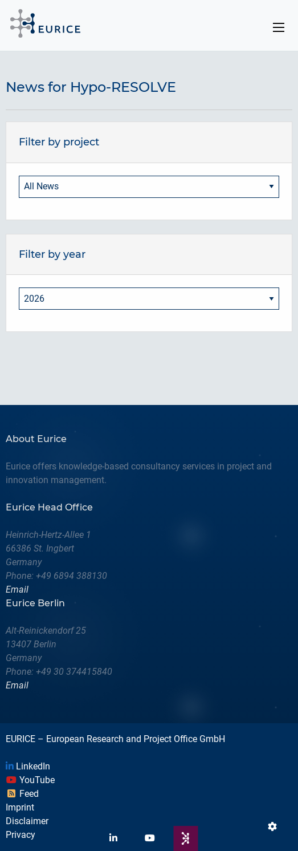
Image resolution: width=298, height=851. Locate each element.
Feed (22, 793)
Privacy (20, 834)
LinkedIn (28, 766)
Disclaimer (27, 821)
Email (17, 589)
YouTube (30, 780)
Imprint (20, 807)
